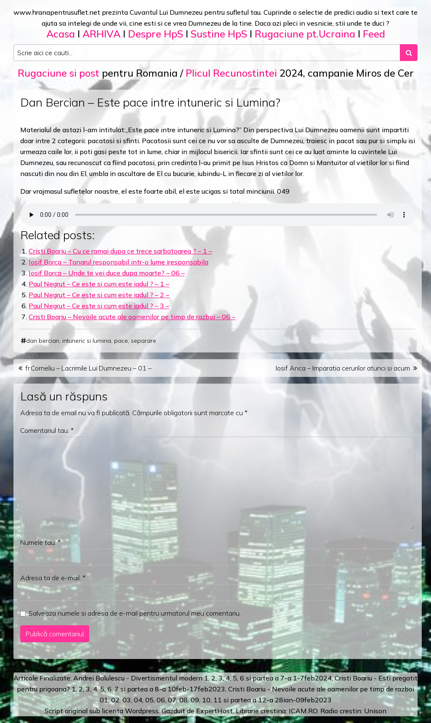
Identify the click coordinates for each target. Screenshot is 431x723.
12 (262, 700)
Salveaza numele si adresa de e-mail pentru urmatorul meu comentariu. (135, 613)
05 (149, 700)
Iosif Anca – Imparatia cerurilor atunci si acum (343, 368)
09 (195, 700)
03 (126, 700)
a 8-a (157, 689)
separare (143, 340)
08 (183, 700)
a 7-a (283, 678)
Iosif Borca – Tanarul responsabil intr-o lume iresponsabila (118, 262)
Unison (375, 711)
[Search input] (206, 52)
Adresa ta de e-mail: (52, 578)
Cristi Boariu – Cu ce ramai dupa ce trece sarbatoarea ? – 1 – (120, 251)
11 (217, 700)
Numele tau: (40, 542)
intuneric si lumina (86, 340)
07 (172, 700)
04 (138, 700)
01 (104, 700)
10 (206, 700)
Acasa (60, 33)
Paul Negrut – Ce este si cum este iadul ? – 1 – (99, 284)
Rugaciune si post (58, 73)
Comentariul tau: (47, 430)
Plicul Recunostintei (231, 73)
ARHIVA (101, 33)
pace (121, 340)
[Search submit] (409, 52)
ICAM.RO (303, 711)
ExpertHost (214, 711)
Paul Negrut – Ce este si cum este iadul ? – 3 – (99, 305)
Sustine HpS (219, 33)
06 (161, 700)
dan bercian (42, 340)
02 (115, 700)
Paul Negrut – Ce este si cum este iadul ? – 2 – (99, 295)
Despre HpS (155, 33)
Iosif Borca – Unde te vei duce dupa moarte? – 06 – (107, 273)
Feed (374, 33)
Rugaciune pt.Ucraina (305, 33)
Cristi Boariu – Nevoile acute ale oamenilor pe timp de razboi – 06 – (132, 316)
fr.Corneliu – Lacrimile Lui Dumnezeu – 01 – (88, 368)
